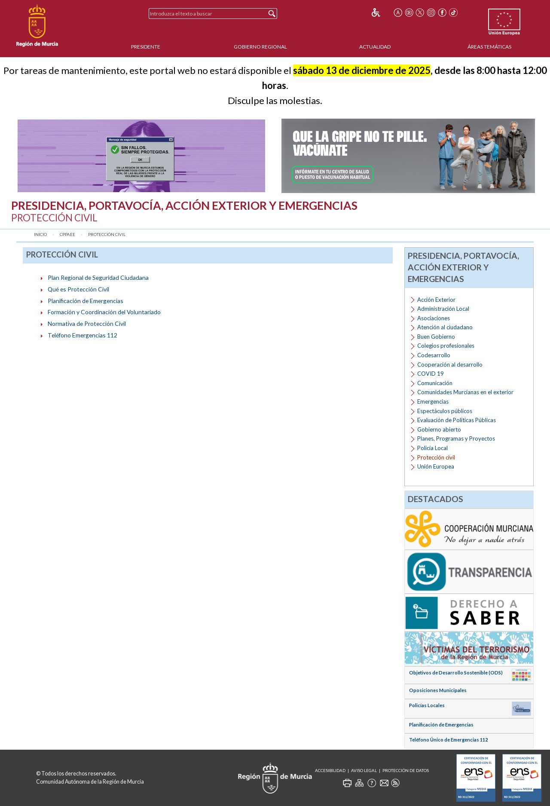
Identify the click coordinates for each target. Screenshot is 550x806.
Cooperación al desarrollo (450, 364)
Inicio (40, 234)
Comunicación (434, 383)
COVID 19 (430, 373)
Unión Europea (435, 466)
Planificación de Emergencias (85, 300)
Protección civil (106, 234)
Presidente (145, 46)
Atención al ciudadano (445, 327)
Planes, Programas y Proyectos (456, 438)
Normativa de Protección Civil (87, 323)
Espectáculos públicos (444, 411)
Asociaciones (433, 318)
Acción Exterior (436, 299)
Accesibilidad (330, 770)
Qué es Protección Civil (78, 289)
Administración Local (443, 308)
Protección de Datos (405, 770)
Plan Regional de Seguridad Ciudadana (98, 277)
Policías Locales (427, 705)
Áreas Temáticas (489, 46)
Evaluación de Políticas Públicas (456, 420)
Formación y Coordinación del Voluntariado (104, 312)
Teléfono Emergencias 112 (82, 335)
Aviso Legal (364, 770)
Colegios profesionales (445, 345)
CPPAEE (67, 234)
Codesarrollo (433, 355)
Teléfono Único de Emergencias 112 (448, 739)
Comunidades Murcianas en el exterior (465, 392)
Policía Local (432, 447)
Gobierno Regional (260, 46)
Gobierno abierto (439, 429)
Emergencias (433, 401)
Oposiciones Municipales (438, 690)
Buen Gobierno (436, 336)
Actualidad (375, 46)
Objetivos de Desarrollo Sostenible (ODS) (456, 672)
